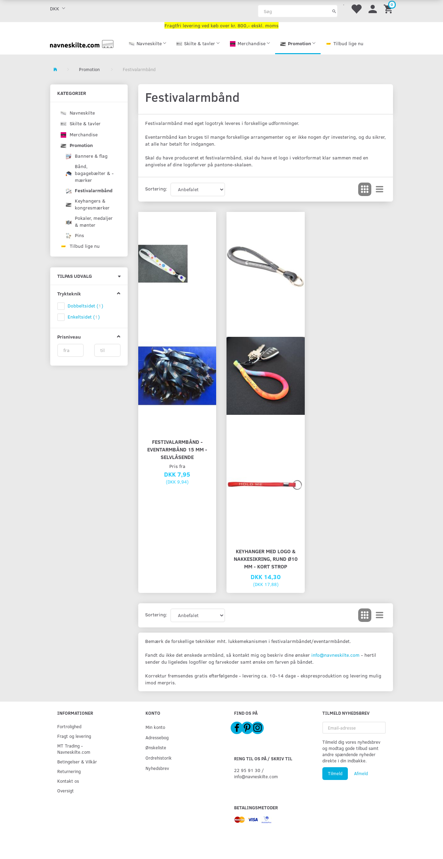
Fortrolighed (69, 726)
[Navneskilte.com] (81, 43)
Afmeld (361, 773)
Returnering (69, 771)
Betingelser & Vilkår (77, 761)
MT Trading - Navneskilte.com (73, 749)
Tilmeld (335, 773)
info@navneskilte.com (335, 655)
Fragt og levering (74, 736)
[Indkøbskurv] (389, 8)
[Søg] (334, 11)
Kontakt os (68, 781)
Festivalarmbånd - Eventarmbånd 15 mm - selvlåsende (177, 449)
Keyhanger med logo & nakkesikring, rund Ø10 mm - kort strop (266, 558)
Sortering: (156, 188)
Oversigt (65, 790)
